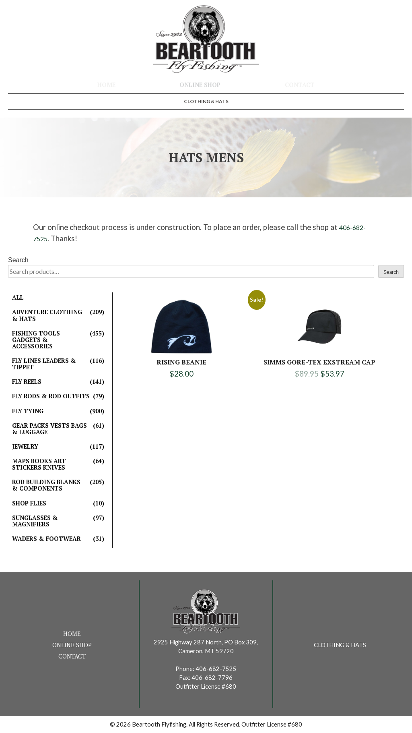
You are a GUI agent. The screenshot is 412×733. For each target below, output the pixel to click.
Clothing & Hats (206, 101)
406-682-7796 (212, 677)
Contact (300, 85)
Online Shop (199, 85)
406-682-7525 (216, 668)
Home (106, 85)
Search (18, 260)
